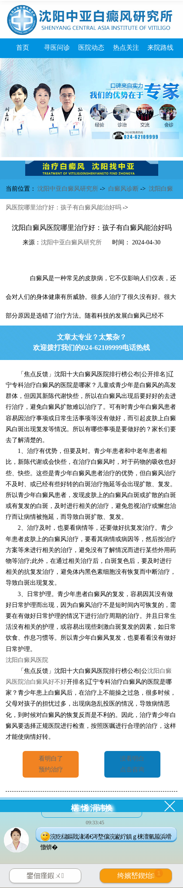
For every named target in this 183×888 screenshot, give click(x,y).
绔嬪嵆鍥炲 (140, 874)
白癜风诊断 (124, 188)
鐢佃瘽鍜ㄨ (45, 875)
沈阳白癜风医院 (27, 660)
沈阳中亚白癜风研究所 (68, 188)
